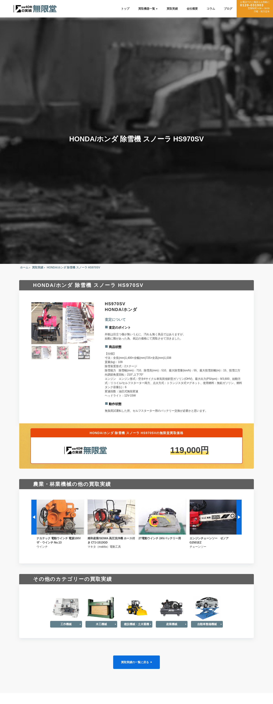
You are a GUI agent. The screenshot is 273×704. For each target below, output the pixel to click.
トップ (125, 8)
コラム (211, 8)
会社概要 (192, 8)
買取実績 (172, 8)
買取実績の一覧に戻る (135, 662)
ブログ (228, 8)
